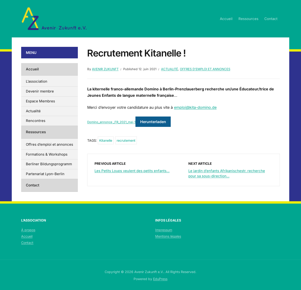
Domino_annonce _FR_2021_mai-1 (111, 122)
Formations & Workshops (46, 154)
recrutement (126, 140)
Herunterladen (153, 121)
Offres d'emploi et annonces (205, 69)
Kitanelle (105, 140)
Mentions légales (168, 236)
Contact (270, 18)
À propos (28, 230)
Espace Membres (40, 101)
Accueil (226, 18)
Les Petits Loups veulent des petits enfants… (132, 171)
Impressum (163, 230)
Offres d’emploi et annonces (49, 144)
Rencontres (35, 120)
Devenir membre (40, 91)
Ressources (248, 18)
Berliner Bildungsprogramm (49, 164)
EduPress (160, 279)
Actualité (169, 69)
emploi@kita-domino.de (195, 107)
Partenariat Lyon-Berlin (45, 174)
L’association (36, 81)
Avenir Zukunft (105, 69)
